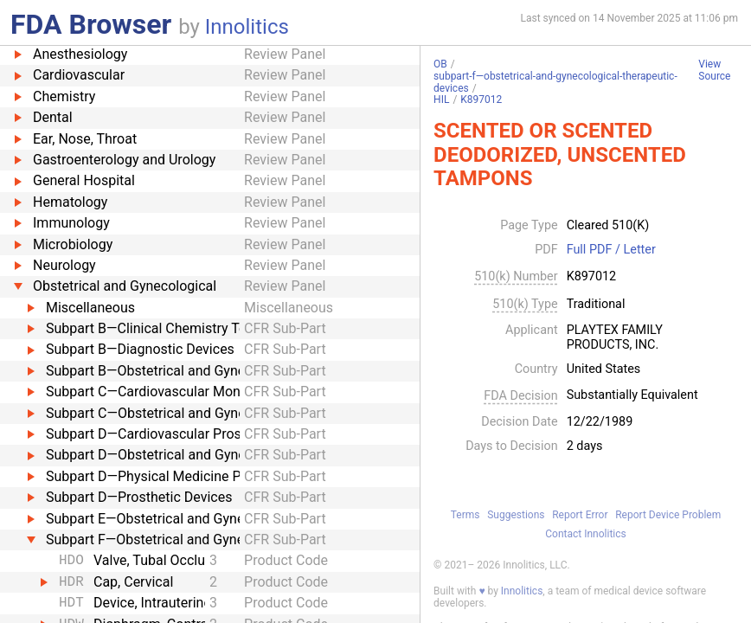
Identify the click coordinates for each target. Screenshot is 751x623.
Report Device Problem (668, 515)
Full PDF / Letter (611, 250)
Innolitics (247, 27)
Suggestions (515, 515)
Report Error (579, 515)
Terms (465, 515)
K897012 (481, 99)
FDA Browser (90, 24)
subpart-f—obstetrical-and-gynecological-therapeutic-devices (555, 82)
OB (440, 64)
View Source (714, 70)
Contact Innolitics (585, 534)
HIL (441, 99)
